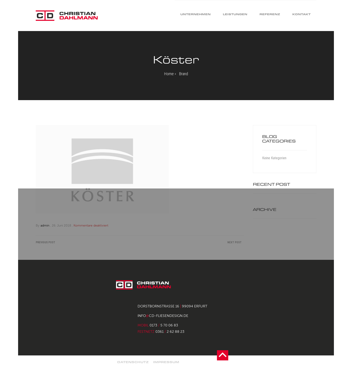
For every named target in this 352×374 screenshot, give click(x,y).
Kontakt (301, 14)
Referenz (269, 14)
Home (169, 73)
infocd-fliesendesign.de (163, 316)
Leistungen (235, 14)
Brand (183, 73)
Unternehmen (195, 14)
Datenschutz (133, 362)
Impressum (166, 362)
